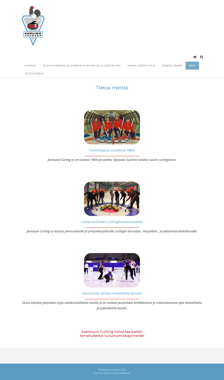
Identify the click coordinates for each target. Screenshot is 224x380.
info (192, 65)
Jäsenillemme (172, 65)
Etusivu (30, 65)
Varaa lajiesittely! (141, 65)
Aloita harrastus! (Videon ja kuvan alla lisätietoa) (81, 65)
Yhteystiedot (35, 73)
